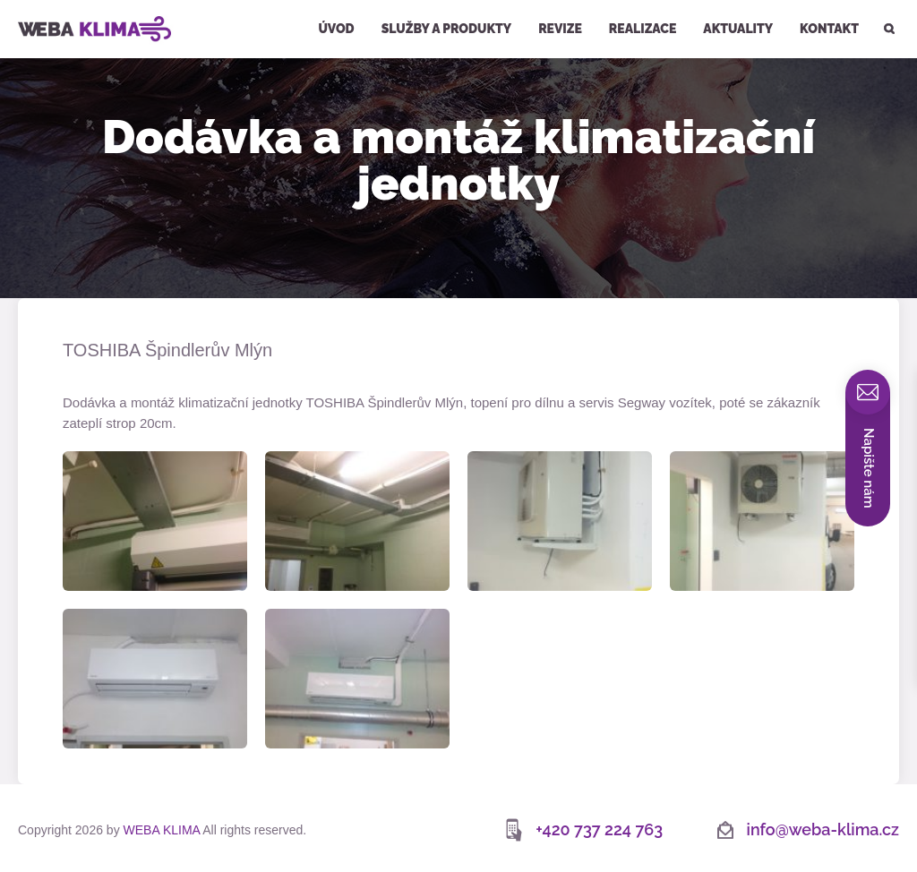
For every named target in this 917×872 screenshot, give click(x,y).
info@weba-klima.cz (823, 829)
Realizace (642, 28)
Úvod (336, 28)
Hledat (887, 2)
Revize (560, 28)
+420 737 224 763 (599, 829)
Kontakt (829, 28)
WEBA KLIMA (41, 7)
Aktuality (738, 28)
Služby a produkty (446, 28)
